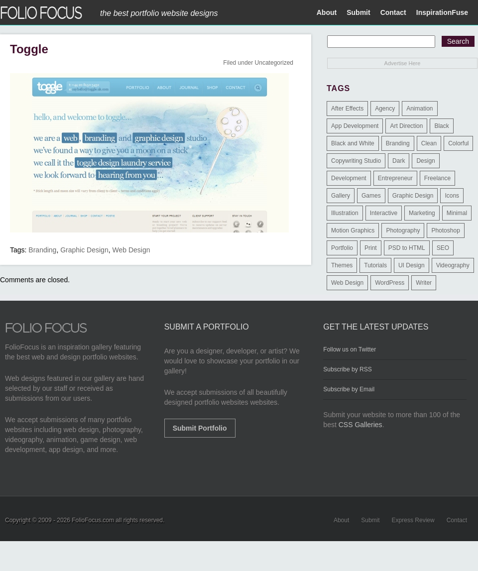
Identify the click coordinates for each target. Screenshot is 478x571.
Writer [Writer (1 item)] (424, 282)
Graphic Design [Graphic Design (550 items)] (413, 195)
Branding (42, 250)
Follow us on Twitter (349, 349)
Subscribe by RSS (347, 369)
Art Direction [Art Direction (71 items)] (406, 125)
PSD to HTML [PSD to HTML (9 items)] (406, 247)
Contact (393, 12)
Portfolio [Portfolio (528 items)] (342, 247)
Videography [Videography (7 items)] (453, 265)
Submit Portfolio (200, 428)
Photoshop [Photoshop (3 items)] (445, 230)
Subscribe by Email (348, 389)
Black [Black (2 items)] (441, 125)
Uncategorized (274, 62)
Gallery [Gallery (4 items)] (340, 195)
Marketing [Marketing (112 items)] (422, 213)
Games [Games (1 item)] (371, 195)
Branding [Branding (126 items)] (398, 143)
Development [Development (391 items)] (348, 178)
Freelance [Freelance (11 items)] (437, 178)
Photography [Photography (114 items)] (403, 230)
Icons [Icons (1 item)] (452, 195)
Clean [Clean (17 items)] (429, 143)
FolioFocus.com (93, 520)
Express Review (413, 520)
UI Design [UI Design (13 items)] (411, 265)
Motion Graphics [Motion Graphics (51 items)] (352, 230)
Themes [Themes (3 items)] (342, 265)
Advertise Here (402, 63)
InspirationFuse (442, 12)
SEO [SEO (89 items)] (443, 247)
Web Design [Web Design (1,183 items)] (347, 282)
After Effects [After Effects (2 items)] (347, 108)
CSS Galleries (360, 425)
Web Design (131, 250)
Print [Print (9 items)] (370, 247)
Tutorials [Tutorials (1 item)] (375, 265)
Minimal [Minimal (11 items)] (457, 213)
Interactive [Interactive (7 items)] (383, 213)
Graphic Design (84, 250)
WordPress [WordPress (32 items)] (389, 282)
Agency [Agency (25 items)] (385, 108)
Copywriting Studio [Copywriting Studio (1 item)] (356, 160)
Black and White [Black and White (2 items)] (352, 143)
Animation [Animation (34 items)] (419, 108)
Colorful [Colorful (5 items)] (458, 143)
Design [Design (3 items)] (425, 160)
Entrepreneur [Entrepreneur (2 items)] (395, 178)
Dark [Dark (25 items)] (398, 160)
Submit (358, 12)
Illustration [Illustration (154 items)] (344, 213)
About (327, 12)
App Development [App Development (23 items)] (354, 125)
